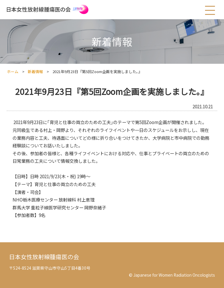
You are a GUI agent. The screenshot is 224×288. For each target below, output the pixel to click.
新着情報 (35, 71)
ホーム (12, 71)
